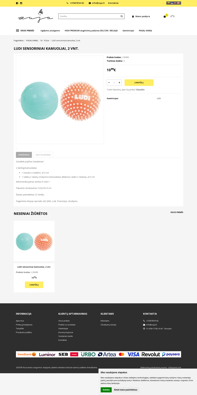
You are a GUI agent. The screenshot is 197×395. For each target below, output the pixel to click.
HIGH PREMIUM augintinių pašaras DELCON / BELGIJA (91, 30)
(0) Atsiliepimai (43, 165)
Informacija (23, 324)
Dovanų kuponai (65, 343)
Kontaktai (113, 3)
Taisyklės (20, 339)
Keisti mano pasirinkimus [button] (125, 390)
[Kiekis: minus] (109, 82)
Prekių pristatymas (24, 335)
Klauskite (140, 89)
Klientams (107, 324)
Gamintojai (128, 30)
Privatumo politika (24, 343)
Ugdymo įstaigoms (50, 30)
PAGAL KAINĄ (145, 30)
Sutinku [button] (106, 390)
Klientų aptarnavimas (72, 324)
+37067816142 (75, 3)
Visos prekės (25, 30)
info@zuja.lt (97, 3)
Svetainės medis (65, 347)
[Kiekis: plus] (119, 82)
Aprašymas (24, 165)
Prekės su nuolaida (66, 335)
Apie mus (20, 331)
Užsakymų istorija (108, 335)
